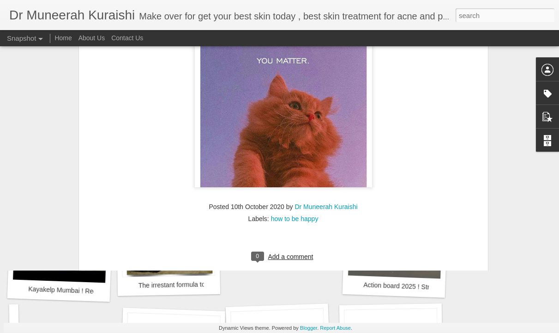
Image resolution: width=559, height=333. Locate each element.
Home (63, 38)
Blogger (308, 328)
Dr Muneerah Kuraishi (326, 95)
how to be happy (295, 107)
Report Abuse (335, 328)
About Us (91, 38)
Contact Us (127, 38)
